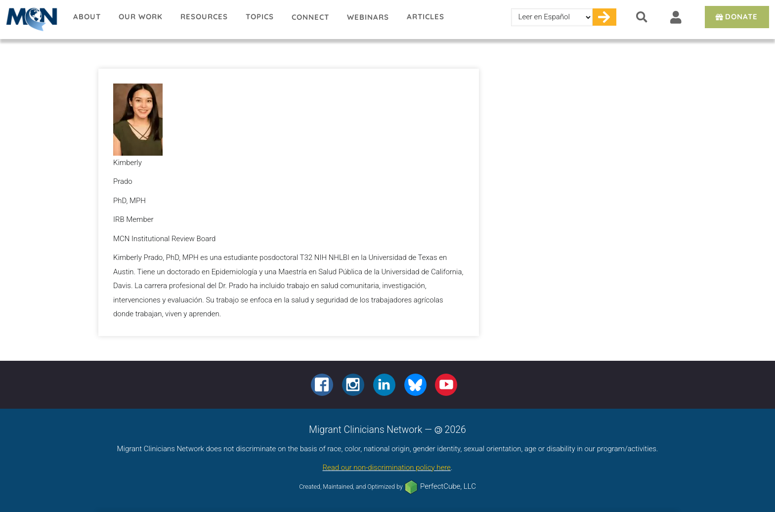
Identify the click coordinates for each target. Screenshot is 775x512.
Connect (310, 17)
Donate (736, 16)
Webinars (368, 17)
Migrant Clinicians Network (32, 19)
